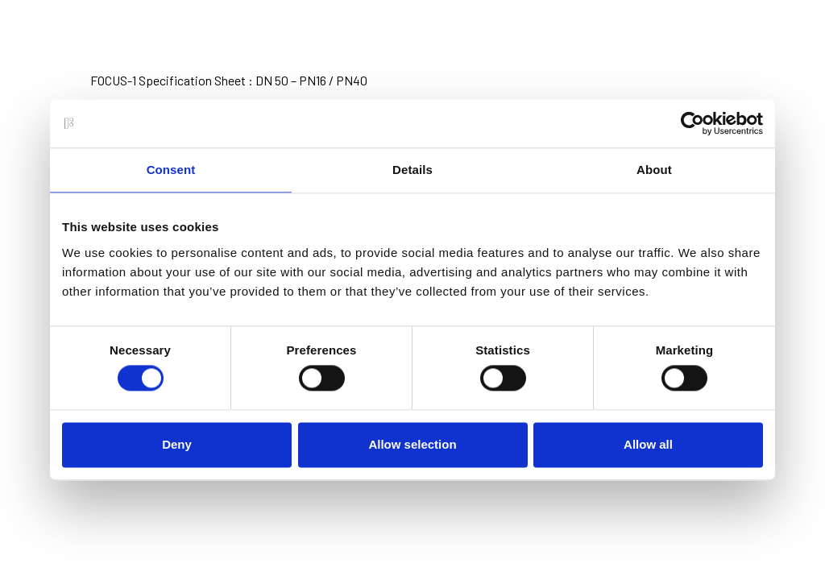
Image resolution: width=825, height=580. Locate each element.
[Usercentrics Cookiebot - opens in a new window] (692, 123)
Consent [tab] (171, 169)
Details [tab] (412, 169)
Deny (177, 444)
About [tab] (654, 169)
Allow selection (412, 444)
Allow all (648, 444)
